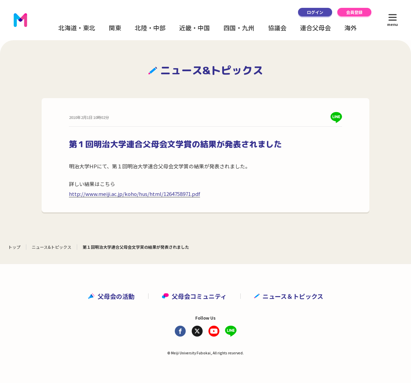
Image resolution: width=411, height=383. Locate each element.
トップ (14, 247)
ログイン (315, 12)
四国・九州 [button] (239, 27)
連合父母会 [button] (315, 27)
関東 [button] (115, 27)
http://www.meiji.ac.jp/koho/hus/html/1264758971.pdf (134, 193)
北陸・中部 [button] (150, 27)
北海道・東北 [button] (76, 27)
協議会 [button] (277, 27)
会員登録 (354, 12)
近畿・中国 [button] (194, 27)
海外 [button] (350, 27)
